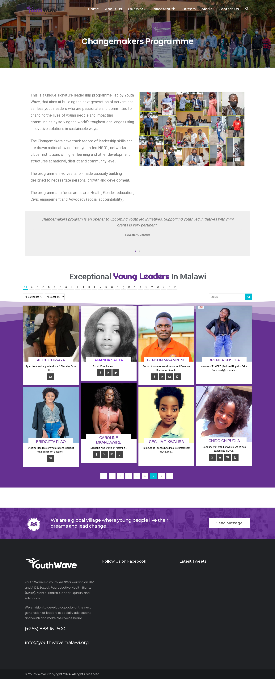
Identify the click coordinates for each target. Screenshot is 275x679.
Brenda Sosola (224, 360)
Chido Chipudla (224, 441)
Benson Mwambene (166, 360)
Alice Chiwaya (51, 360)
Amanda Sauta (108, 360)
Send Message (229, 523)
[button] (135, 251)
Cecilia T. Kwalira (166, 442)
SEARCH (247, 9)
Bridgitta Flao (51, 442)
